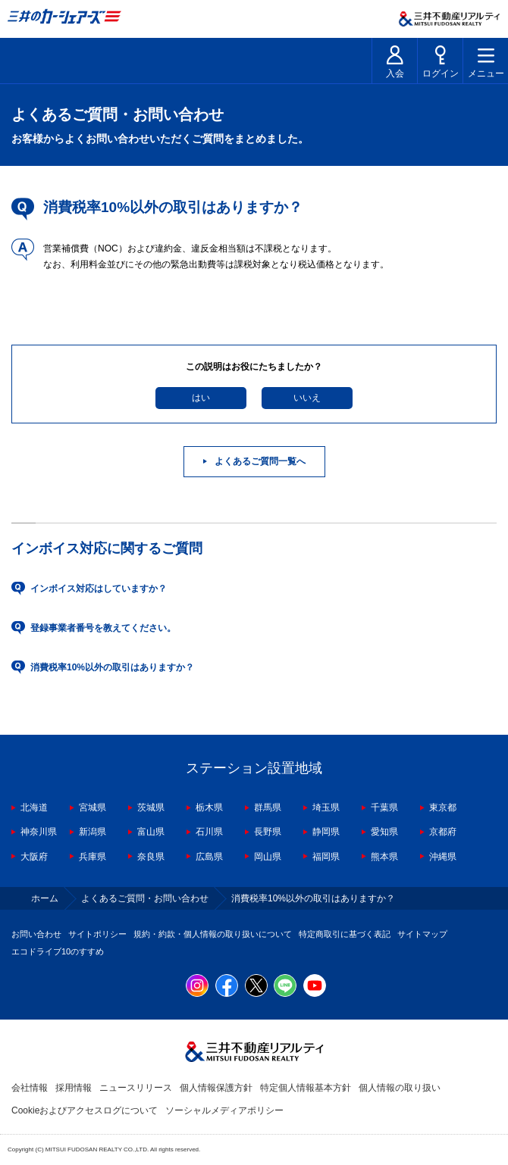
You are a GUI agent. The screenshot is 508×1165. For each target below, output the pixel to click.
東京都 (442, 807)
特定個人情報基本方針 (305, 1087)
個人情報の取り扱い (400, 1087)
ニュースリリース (135, 1087)
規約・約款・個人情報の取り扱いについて (212, 934)
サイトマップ (422, 934)
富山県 (151, 831)
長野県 (267, 831)
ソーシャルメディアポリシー (224, 1110)
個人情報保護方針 (216, 1087)
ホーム (44, 898)
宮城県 (92, 807)
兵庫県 (92, 856)
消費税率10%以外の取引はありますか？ (112, 667)
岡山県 (267, 856)
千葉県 (384, 807)
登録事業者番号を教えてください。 (103, 628)
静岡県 (326, 831)
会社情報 (29, 1087)
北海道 (34, 807)
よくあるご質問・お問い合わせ (145, 898)
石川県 (209, 831)
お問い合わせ (36, 934)
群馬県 (267, 807)
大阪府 (34, 856)
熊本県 (384, 856)
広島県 (209, 856)
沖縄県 (442, 856)
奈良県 (151, 856)
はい (201, 397)
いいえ (307, 397)
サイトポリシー (97, 934)
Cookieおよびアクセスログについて (84, 1110)
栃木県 (209, 807)
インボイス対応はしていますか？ (98, 588)
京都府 (442, 831)
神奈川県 (38, 831)
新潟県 (92, 831)
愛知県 (384, 831)
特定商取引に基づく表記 (344, 934)
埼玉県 (326, 807)
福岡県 (326, 856)
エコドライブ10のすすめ (57, 951)
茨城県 (151, 807)
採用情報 (73, 1087)
